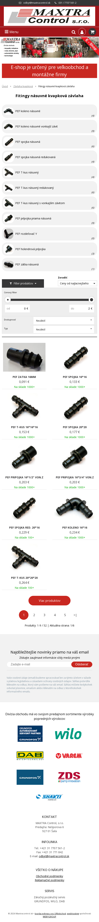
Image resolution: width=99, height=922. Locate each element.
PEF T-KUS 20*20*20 (24, 577)
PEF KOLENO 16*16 (74, 527)
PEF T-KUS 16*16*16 (24, 427)
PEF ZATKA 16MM (24, 376)
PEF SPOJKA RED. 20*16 (24, 527)
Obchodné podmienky (49, 876)
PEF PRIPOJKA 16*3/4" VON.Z (75, 477)
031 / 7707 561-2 (67, 2)
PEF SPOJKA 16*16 (75, 376)
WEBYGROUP (49, 916)
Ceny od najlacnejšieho (74, 283)
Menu (12, 32)
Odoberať (81, 664)
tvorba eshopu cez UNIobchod (50, 913)
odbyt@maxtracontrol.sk (36, 2)
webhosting (73, 913)
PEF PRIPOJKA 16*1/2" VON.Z (24, 477)
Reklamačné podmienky (49, 880)
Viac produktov (49, 601)
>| (75, 615)
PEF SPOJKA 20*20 (75, 427)
